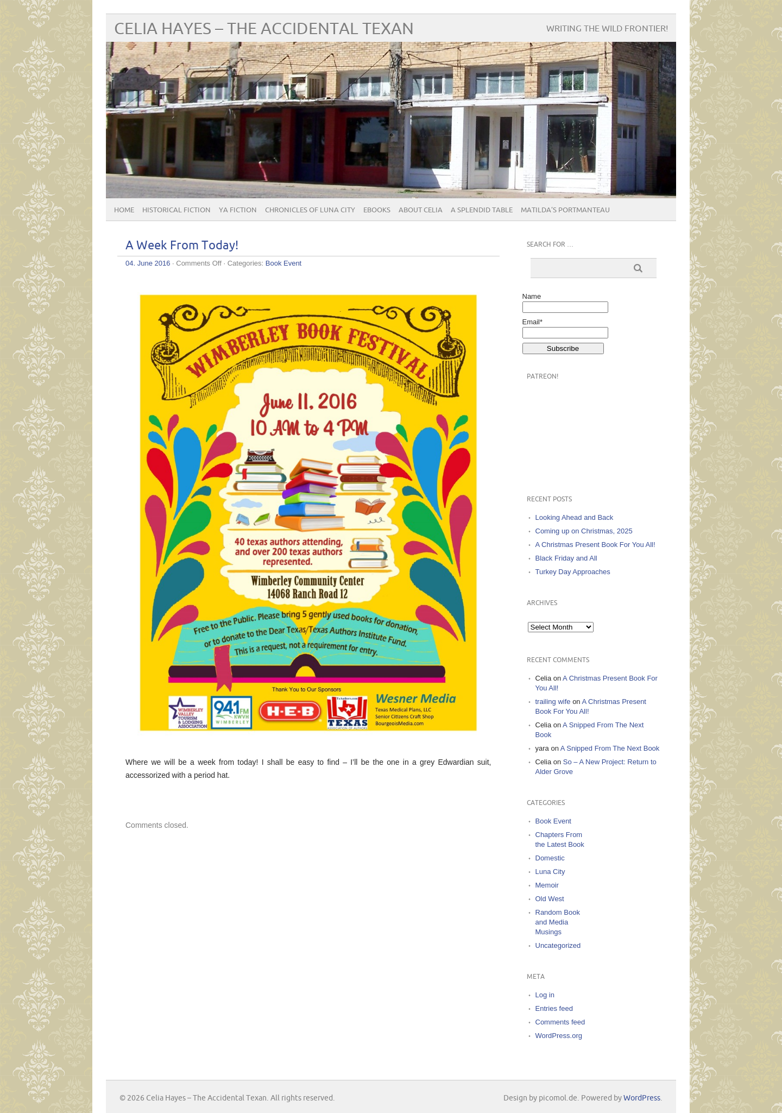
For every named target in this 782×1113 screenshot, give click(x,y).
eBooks (376, 210)
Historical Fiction (176, 210)
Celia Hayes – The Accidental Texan (264, 29)
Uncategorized (558, 945)
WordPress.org (558, 1036)
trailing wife (553, 701)
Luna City (550, 871)
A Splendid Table (482, 210)
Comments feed (560, 1022)
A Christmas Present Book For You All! (595, 544)
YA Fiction (238, 210)
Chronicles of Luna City (310, 210)
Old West (549, 899)
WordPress (641, 1098)
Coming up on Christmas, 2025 (584, 531)
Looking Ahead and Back (574, 517)
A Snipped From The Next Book (610, 748)
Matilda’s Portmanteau (565, 210)
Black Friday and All (566, 558)
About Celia (421, 210)
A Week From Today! (181, 246)
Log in (544, 995)
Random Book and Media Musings (557, 922)
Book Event (284, 263)
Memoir (547, 885)
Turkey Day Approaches (572, 572)
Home (124, 210)
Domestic (550, 858)
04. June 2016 (147, 263)
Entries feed (554, 1008)
